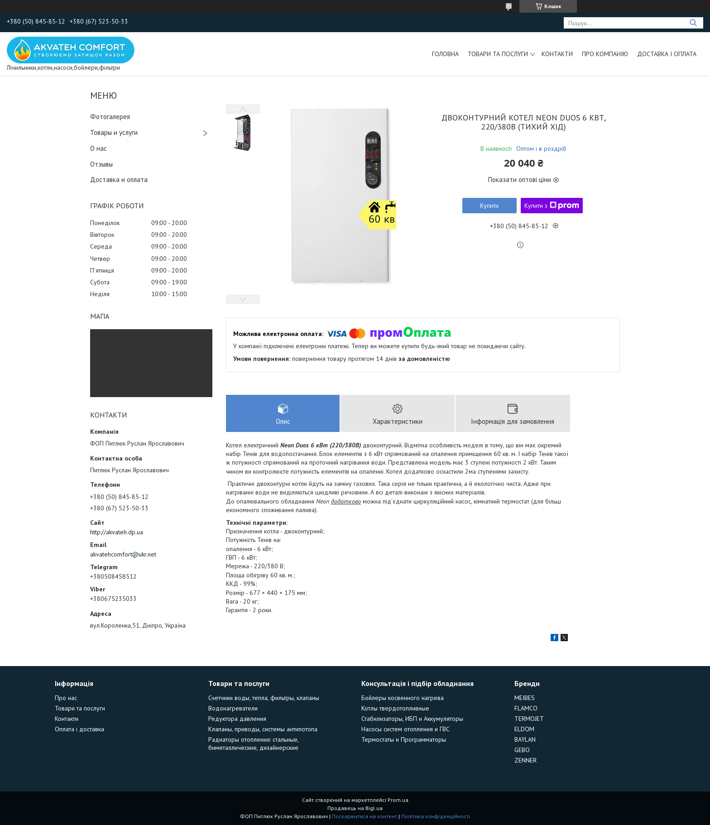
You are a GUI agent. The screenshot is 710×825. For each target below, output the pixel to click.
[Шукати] (693, 23)
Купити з (551, 205)
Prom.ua (398, 799)
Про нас (66, 698)
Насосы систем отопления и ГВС (405, 729)
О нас (98, 148)
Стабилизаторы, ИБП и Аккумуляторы (412, 719)
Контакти (557, 54)
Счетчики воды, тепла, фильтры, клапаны (263, 698)
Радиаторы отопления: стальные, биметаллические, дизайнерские (253, 743)
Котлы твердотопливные (395, 708)
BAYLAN (525, 739)
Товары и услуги (114, 132)
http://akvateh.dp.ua (116, 532)
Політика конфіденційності (435, 816)
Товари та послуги (498, 54)
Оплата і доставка (79, 729)
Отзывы (101, 164)
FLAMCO (525, 708)
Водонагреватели (233, 708)
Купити (489, 205)
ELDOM (524, 729)
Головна (445, 54)
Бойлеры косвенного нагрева (402, 698)
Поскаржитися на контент (364, 816)
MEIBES (524, 698)
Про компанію (605, 54)
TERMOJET (529, 719)
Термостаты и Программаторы (403, 739)
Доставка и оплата (119, 179)
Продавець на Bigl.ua (355, 808)
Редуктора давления (237, 719)
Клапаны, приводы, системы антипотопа (262, 729)
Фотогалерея (110, 116)
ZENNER (525, 760)
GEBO (522, 750)
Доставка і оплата (666, 54)
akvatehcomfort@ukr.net (123, 554)
